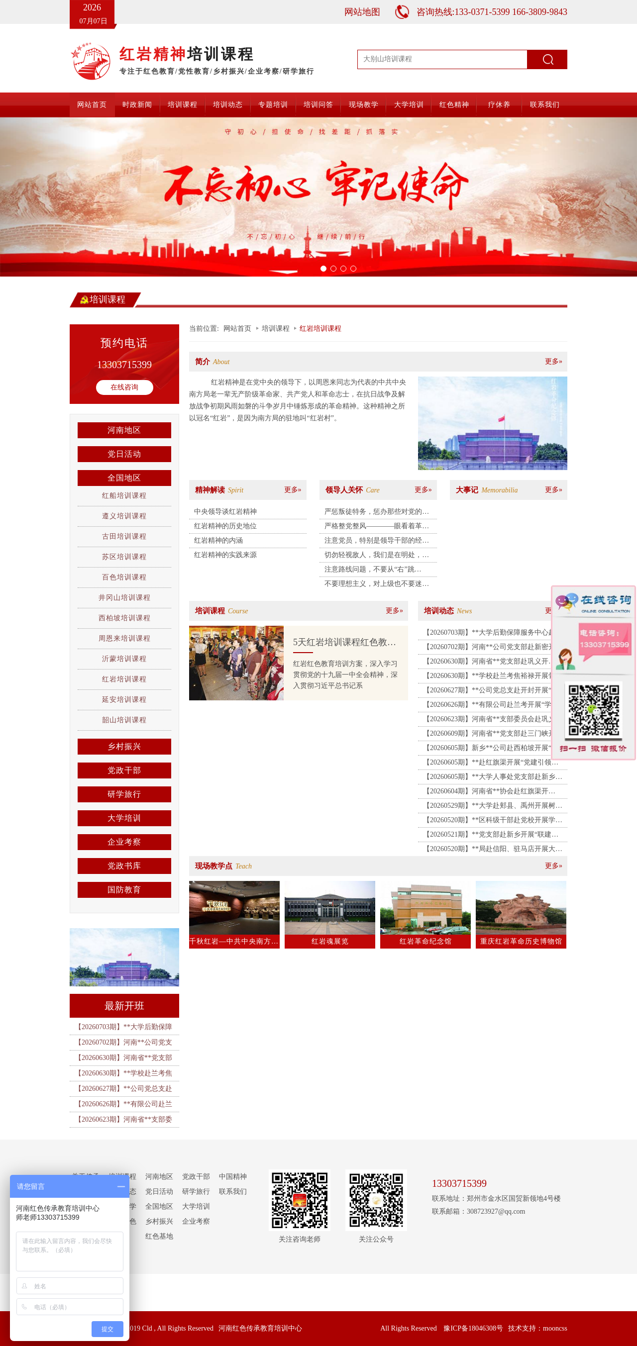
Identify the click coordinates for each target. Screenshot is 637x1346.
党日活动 (124, 454)
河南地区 (124, 430)
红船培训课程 (124, 495)
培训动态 (228, 104)
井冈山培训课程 (125, 597)
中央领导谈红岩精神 (225, 511)
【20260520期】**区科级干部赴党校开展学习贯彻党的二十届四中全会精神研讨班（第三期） (492, 821)
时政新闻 (137, 104)
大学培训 (409, 104)
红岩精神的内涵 (218, 540)
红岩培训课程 (124, 679)
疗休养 (499, 104)
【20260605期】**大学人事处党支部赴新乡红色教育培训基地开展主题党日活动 (492, 778)
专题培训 (273, 104)
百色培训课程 (124, 577)
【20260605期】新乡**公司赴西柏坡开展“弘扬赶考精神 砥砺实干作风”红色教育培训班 (490, 749)
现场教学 (364, 104)
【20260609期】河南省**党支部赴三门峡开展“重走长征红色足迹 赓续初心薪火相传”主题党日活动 (493, 735)
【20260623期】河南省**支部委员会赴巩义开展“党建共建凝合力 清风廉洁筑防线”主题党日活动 (493, 720)
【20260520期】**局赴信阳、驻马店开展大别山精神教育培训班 (492, 850)
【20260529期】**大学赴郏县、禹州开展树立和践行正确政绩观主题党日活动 (492, 807)
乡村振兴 (124, 746)
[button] (48, 197)
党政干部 (124, 770)
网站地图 (362, 12)
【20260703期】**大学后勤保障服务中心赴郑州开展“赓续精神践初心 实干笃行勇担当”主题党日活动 (493, 634)
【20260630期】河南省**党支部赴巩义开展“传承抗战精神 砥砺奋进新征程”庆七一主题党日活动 (493, 663)
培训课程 (183, 104)
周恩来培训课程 (125, 638)
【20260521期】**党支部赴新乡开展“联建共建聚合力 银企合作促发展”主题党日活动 (490, 836)
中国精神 (233, 1176)
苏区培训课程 (124, 557)
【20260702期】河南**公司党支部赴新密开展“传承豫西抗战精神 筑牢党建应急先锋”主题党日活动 (493, 648)
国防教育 (124, 889)
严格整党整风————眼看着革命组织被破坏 (376, 527)
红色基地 (159, 1236)
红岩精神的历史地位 (225, 526)
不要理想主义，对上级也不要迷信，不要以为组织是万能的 (373, 585)
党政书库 (124, 866)
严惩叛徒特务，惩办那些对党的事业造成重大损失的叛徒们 (376, 513)
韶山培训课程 (124, 720)
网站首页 (92, 104)
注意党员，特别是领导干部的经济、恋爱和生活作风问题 (373, 542)
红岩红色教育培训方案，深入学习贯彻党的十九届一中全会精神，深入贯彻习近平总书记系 (345, 674)
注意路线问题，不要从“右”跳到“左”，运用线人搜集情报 (369, 571)
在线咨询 (124, 387)
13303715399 (124, 364)
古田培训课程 (124, 536)
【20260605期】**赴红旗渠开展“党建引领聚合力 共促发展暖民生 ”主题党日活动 (490, 764)
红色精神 (454, 104)
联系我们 (545, 104)
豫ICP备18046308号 (473, 1328)
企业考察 (124, 842)
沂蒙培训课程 (124, 659)
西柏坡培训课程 (125, 618)
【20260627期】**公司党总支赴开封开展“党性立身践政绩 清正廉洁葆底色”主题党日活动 (491, 691)
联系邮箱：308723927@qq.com (479, 1211)
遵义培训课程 (124, 516)
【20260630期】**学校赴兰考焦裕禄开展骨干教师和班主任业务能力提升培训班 (492, 677)
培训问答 (318, 104)
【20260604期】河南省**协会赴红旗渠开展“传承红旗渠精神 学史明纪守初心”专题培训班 (493, 792)
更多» (553, 361)
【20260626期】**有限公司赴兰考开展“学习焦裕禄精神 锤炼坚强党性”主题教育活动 (490, 706)
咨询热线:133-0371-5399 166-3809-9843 (492, 12)
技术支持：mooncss (537, 1328)
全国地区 (124, 478)
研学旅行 (124, 794)
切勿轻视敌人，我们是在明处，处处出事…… (376, 556)
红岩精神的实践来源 (225, 555)
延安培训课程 (124, 699)
